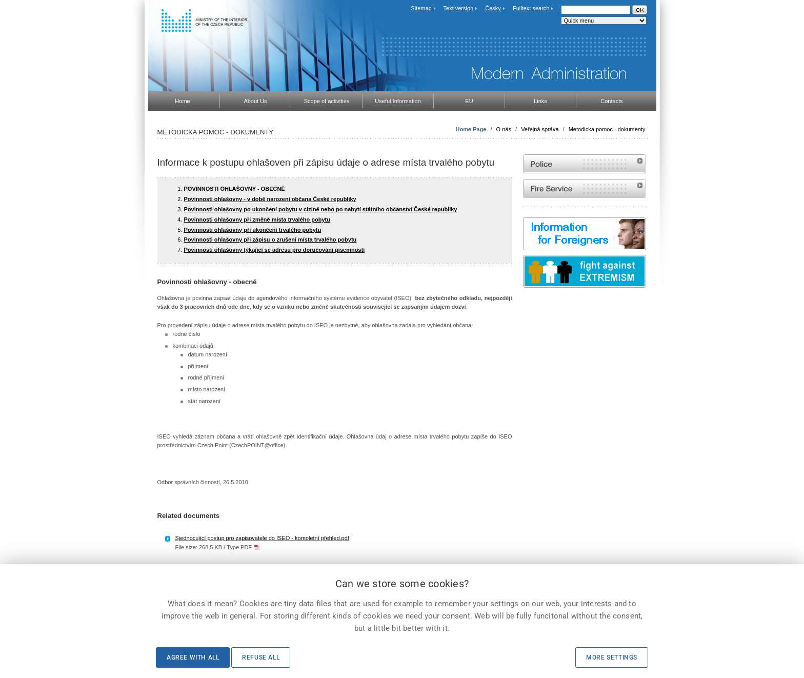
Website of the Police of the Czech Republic (584, 163)
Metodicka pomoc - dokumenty (607, 129)
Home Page (471, 129)
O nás (503, 129)
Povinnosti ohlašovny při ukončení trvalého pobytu (252, 230)
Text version (459, 8)
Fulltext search (531, 8)
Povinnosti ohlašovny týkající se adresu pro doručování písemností (274, 250)
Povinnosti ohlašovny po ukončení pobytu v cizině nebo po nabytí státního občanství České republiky (320, 209)
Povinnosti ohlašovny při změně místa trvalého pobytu (257, 219)
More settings (611, 657)
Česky (493, 8)
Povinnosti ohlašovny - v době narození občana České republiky (270, 199)
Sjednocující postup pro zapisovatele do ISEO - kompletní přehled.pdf (262, 538)
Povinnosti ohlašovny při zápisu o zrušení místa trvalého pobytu (270, 239)
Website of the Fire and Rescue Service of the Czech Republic (584, 188)
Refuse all (260, 657)
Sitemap (421, 8)
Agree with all (193, 657)
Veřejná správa (539, 129)
